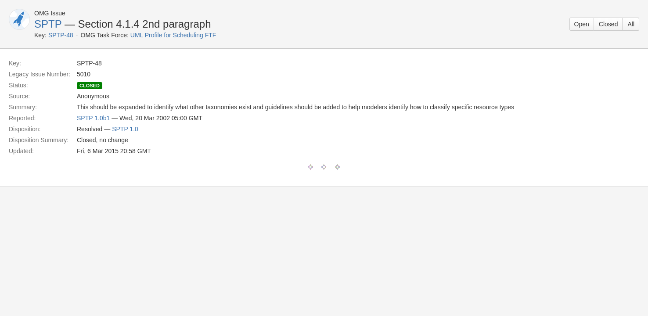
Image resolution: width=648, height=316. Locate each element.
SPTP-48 (60, 35)
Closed (608, 24)
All (630, 24)
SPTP (47, 24)
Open (581, 24)
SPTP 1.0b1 (93, 118)
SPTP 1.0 (125, 129)
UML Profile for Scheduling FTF (173, 35)
